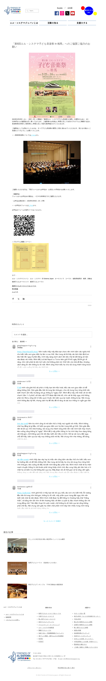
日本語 (69, 8)
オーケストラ (59, 278)
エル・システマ (35, 278)
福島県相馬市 (77, 278)
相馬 (84, 278)
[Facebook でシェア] (13, 299)
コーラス (68, 278)
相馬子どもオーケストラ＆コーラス (24, 286)
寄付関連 (15, 289)
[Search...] (32, 10)
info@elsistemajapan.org (71, 659)
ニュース (15, 292)
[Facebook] (57, 13)
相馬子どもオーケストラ (20, 282)
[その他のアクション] (90, 346)
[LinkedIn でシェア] (24, 299)
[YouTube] (73, 13)
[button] (24, 23)
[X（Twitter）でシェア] (18, 299)
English (60, 8)
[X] (67, 13)
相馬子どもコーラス (37, 282)
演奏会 (89, 278)
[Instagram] (62, 13)
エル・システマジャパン (20, 278)
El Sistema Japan (48, 278)
